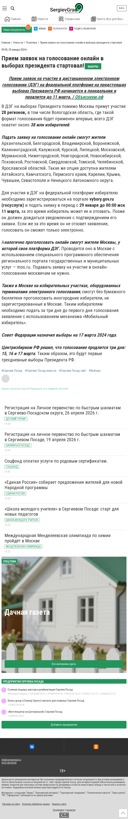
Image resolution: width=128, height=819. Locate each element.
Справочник (69, 19)
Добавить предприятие (64, 724)
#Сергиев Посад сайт (72, 370)
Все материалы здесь (64, 663)
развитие (70, 809)
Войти (121, 8)
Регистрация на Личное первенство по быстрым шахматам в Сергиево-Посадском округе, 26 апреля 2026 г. (63, 410)
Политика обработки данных (36, 804)
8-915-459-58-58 (9, 762)
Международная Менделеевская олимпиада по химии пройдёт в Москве (58, 538)
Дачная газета (27, 611)
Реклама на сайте (11, 804)
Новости (39, 19)
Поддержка (58, 809)
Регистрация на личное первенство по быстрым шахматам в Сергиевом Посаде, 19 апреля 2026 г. (62, 436)
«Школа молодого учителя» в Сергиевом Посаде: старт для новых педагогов (62, 511)
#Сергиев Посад (12, 370)
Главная (12, 19)
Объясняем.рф (89, 96)
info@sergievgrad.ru (11, 759)
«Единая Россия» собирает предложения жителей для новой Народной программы (63, 484)
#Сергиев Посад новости (40, 370)
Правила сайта (59, 804)
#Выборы (95, 370)
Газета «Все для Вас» (107, 19)
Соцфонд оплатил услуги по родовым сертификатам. (56, 460)
